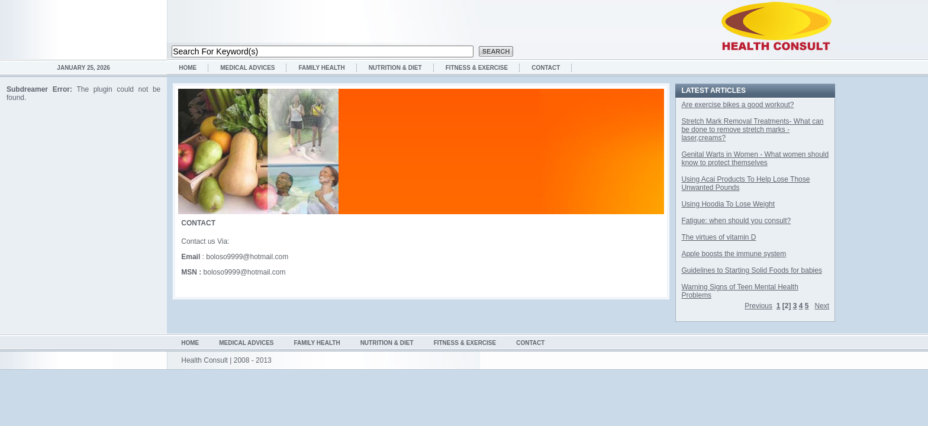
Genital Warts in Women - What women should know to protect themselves (755, 158)
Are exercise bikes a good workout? (737, 105)
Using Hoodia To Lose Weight (728, 204)
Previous (758, 306)
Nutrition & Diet (395, 67)
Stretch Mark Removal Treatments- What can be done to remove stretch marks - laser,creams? (752, 129)
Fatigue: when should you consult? (736, 221)
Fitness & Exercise (477, 67)
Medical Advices (247, 67)
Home (187, 67)
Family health (321, 67)
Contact (545, 67)
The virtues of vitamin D (718, 237)
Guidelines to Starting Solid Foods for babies (751, 270)
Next (822, 306)
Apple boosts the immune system (733, 254)
